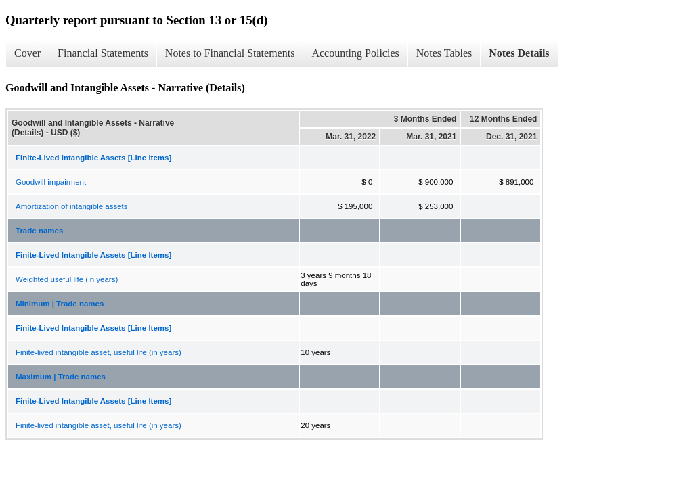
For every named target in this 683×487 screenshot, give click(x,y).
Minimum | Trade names (60, 304)
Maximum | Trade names (61, 377)
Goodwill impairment (51, 182)
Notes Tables (444, 53)
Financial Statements (103, 53)
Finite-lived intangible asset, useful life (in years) (98, 352)
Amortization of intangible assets (72, 206)
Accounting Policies (355, 53)
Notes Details (519, 53)
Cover (27, 53)
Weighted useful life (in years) (67, 279)
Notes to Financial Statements (230, 53)
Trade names (39, 231)
